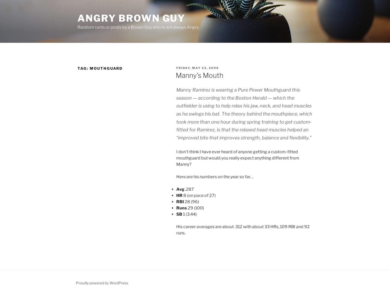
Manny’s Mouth (199, 75)
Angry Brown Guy (131, 18)
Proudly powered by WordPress (102, 283)
